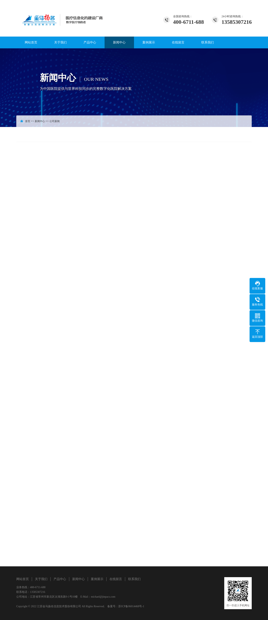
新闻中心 (119, 42)
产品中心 (90, 42)
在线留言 (178, 42)
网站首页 (31, 42)
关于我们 (60, 42)
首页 (27, 121)
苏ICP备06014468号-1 (131, 606)
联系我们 (207, 42)
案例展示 (148, 42)
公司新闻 (54, 121)
